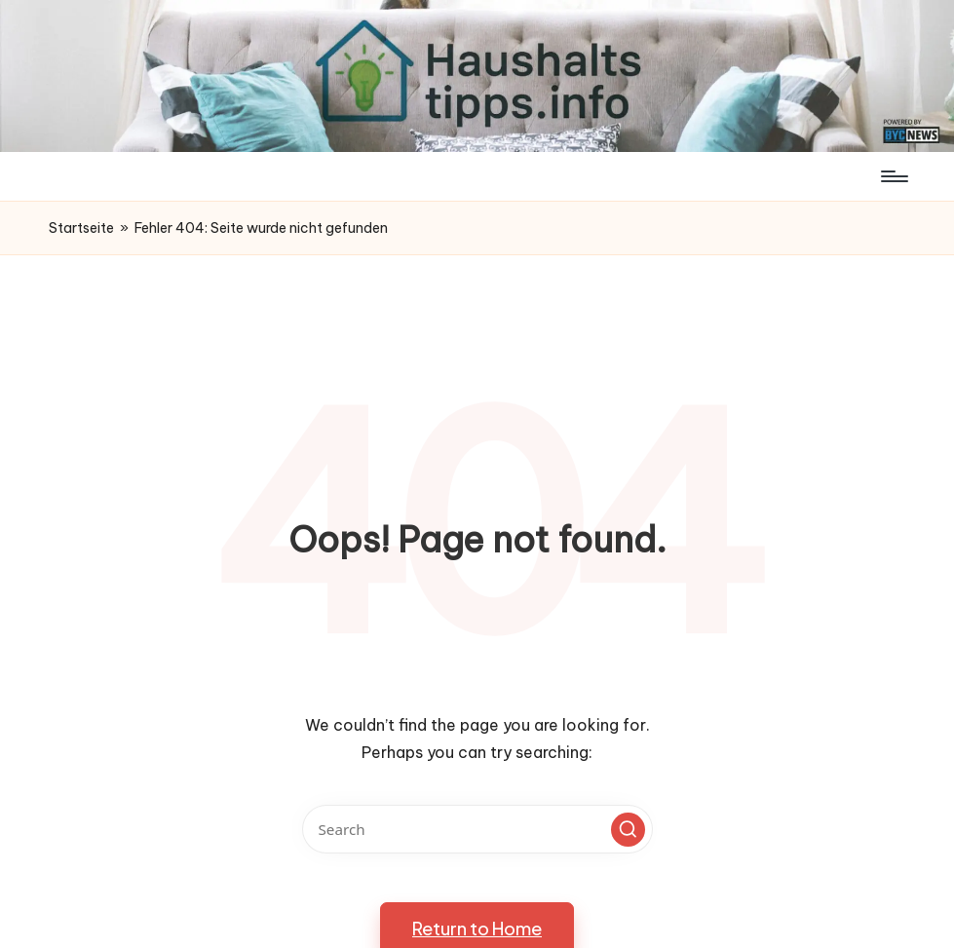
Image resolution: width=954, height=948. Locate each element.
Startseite (81, 228)
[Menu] (893, 176)
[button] (628, 830)
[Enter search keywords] (477, 829)
